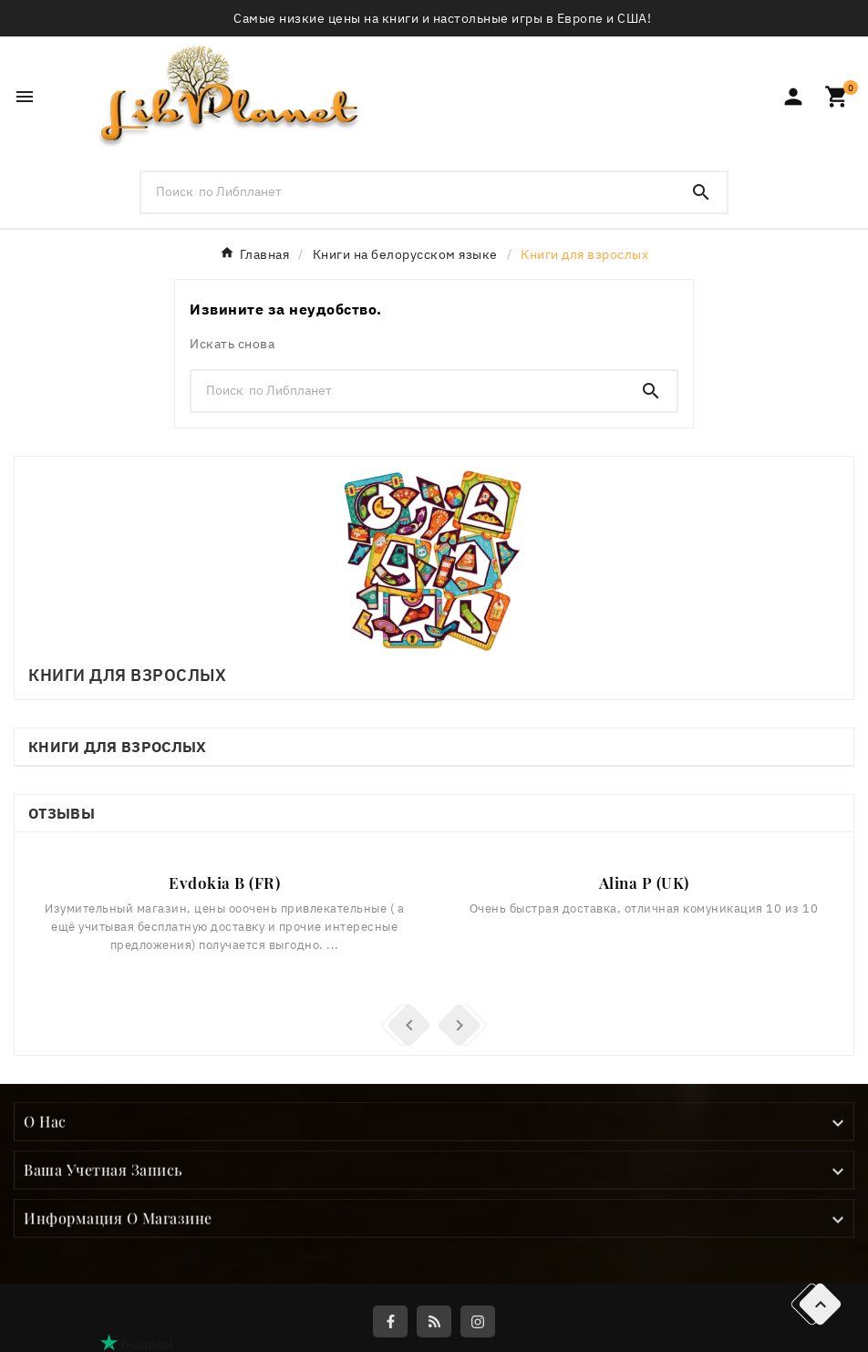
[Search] (701, 192)
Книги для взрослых (117, 747)
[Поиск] (408, 191)
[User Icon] (793, 96)
